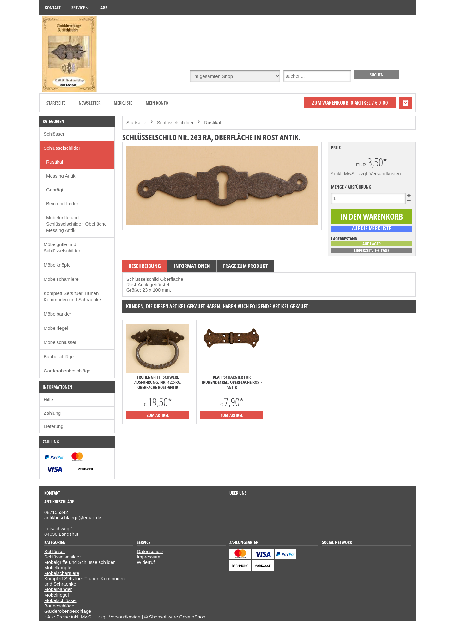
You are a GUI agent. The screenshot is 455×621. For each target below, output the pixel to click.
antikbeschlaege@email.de (72, 517)
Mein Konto (157, 103)
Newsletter (89, 103)
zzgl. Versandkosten (379, 173)
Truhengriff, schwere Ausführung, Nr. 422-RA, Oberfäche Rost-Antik (157, 382)
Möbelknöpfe (57, 265)
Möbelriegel (56, 328)
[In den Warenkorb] (371, 216)
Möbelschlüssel (60, 342)
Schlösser (54, 133)
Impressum (148, 556)
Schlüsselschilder (62, 148)
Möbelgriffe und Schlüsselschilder (62, 247)
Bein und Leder (62, 203)
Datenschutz (150, 551)
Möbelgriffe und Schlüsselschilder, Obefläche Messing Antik (76, 224)
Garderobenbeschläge (67, 370)
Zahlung (52, 413)
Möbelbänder (57, 314)
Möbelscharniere (61, 279)
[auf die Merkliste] (371, 228)
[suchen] (376, 74)
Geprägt (54, 189)
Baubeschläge (59, 356)
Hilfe (48, 399)
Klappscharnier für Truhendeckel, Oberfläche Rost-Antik (231, 382)
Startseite (55, 103)
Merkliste (123, 103)
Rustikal (54, 162)
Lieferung (54, 426)
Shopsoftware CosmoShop (177, 616)
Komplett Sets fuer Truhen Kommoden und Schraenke (72, 296)
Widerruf (146, 562)
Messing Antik (61, 175)
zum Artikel (158, 415)
